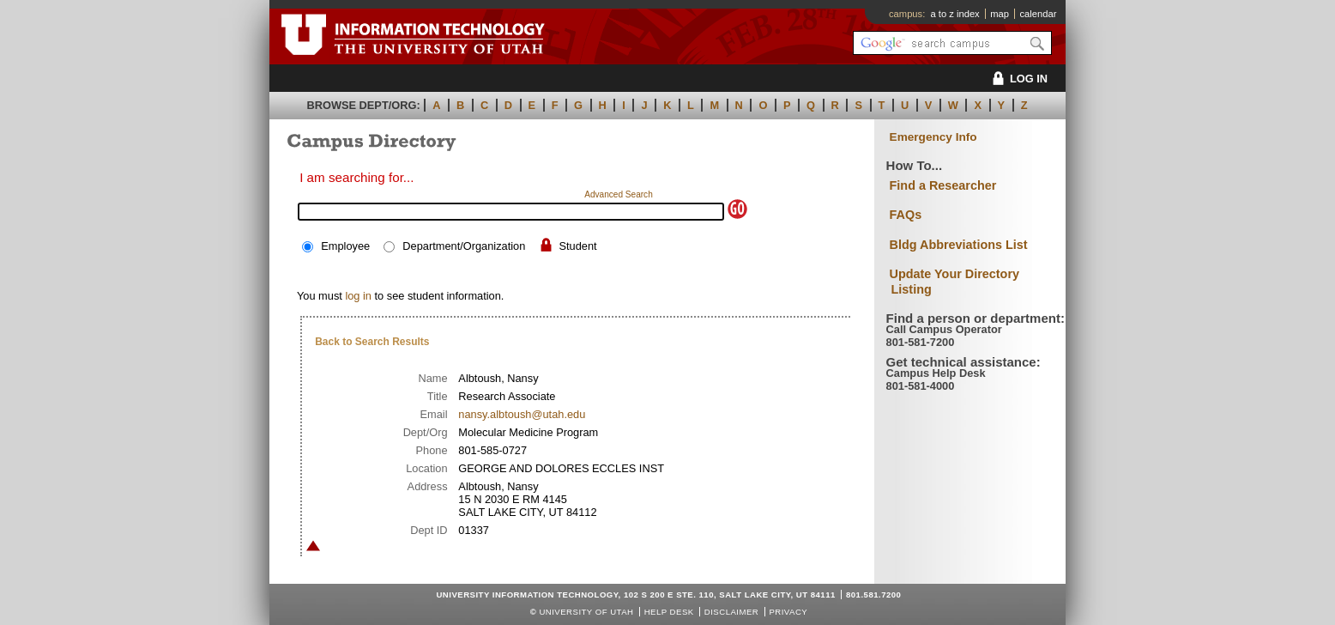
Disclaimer (731, 611)
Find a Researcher (943, 185)
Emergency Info (933, 136)
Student (577, 246)
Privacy (788, 611)
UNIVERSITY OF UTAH (586, 611)
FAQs (906, 214)
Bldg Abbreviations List (959, 245)
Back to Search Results (372, 342)
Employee (345, 246)
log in (358, 295)
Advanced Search (618, 194)
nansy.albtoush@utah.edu (521, 414)
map (999, 14)
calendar (1037, 14)
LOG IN (1017, 78)
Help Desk (669, 611)
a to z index (955, 14)
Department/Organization (463, 246)
